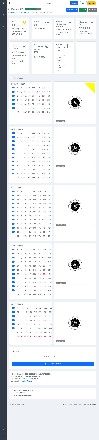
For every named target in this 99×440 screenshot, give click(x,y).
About (94, 437)
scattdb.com (19, 437)
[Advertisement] (86, 51)
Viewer (70, 10)
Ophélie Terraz (26, 414)
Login (84, 3)
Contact (69, 437)
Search (74, 3)
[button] (94, 78)
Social (75, 437)
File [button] (82, 10)
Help (64, 437)
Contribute (82, 437)
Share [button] (92, 10)
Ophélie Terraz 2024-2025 (18, 12)
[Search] (58, 3)
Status (89, 437)
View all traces (18, 78)
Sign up (91, 3)
